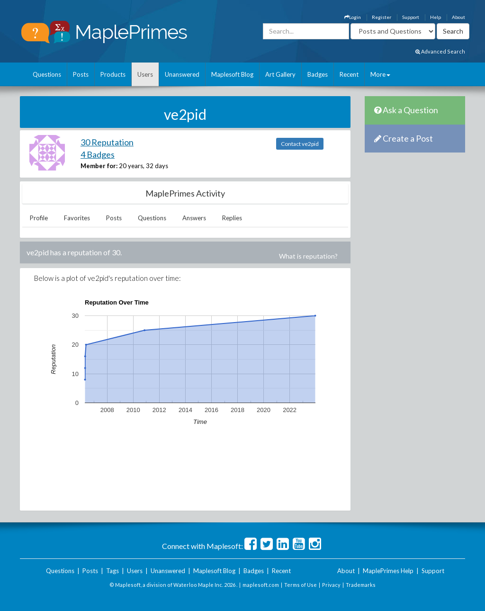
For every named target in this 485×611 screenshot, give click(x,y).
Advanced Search (440, 51)
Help (435, 17)
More (380, 74)
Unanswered (182, 74)
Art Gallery (280, 74)
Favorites (77, 218)
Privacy (331, 585)
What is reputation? (308, 256)
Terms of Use (300, 585)
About (458, 17)
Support (410, 17)
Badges (317, 74)
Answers (194, 218)
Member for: (99, 166)
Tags (112, 571)
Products (113, 74)
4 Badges (98, 154)
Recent (349, 74)
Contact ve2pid (300, 143)
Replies (232, 218)
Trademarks (361, 585)
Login (352, 17)
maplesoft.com (260, 585)
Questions (47, 74)
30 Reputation (107, 142)
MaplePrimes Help (388, 571)
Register (381, 17)
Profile (39, 218)
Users (145, 74)
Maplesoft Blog (232, 74)
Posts (81, 74)
